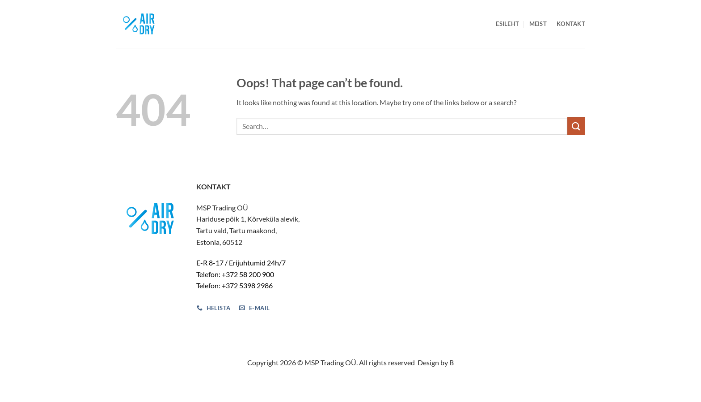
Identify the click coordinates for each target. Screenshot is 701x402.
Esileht (507, 23)
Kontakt (571, 23)
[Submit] (576, 126)
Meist (538, 23)
